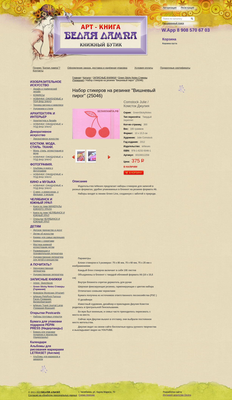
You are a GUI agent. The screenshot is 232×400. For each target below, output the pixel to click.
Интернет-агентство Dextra (177, 395)
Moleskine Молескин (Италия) (48, 293)
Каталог (87, 77)
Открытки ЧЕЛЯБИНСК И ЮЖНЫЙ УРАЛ (46, 220)
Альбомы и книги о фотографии (43, 169)
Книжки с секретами (43, 241)
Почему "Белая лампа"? (46, 67)
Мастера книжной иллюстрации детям (43, 246)
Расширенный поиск (173, 23)
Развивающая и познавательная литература (48, 252)
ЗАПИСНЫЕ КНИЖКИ (104, 77)
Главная (76, 77)
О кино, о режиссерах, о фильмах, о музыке (46, 193)
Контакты (38, 70)
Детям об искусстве (43, 233)
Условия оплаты (143, 67)
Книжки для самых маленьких (49, 237)
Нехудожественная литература (43, 269)
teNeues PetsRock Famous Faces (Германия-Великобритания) (47, 299)
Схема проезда (87, 395)
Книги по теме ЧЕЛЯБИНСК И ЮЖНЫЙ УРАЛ (49, 214)
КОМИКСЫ (39, 95)
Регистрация (187, 7)
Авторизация (170, 7)
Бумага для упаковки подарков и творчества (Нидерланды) (45, 335)
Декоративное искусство (46, 138)
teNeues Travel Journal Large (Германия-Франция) (48, 306)
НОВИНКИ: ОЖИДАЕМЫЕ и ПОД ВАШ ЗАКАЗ (48, 100)
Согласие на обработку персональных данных (52, 395)
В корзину (135, 172)
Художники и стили (43, 108)
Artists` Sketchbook (43, 283)
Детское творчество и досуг (47, 230)
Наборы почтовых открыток (47, 316)
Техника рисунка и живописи (48, 105)
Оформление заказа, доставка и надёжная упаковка (97, 67)
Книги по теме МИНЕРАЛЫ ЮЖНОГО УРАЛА (47, 207)
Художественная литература (48, 274)
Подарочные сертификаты (175, 67)
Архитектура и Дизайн (45, 120)
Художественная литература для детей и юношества (48, 258)
